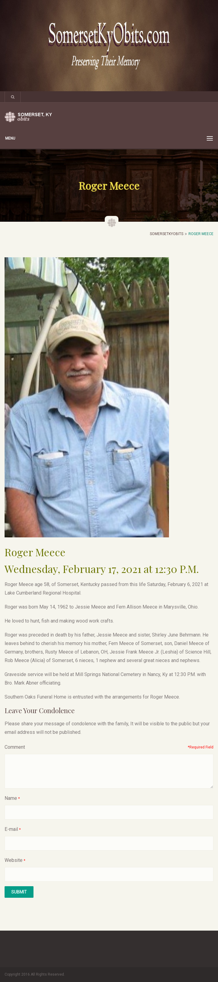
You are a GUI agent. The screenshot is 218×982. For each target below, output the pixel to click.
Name (11, 798)
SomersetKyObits (166, 234)
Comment (15, 747)
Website (14, 860)
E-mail (11, 829)
